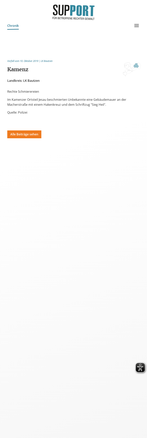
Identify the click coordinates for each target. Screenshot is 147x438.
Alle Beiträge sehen (24, 134)
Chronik (13, 26)
